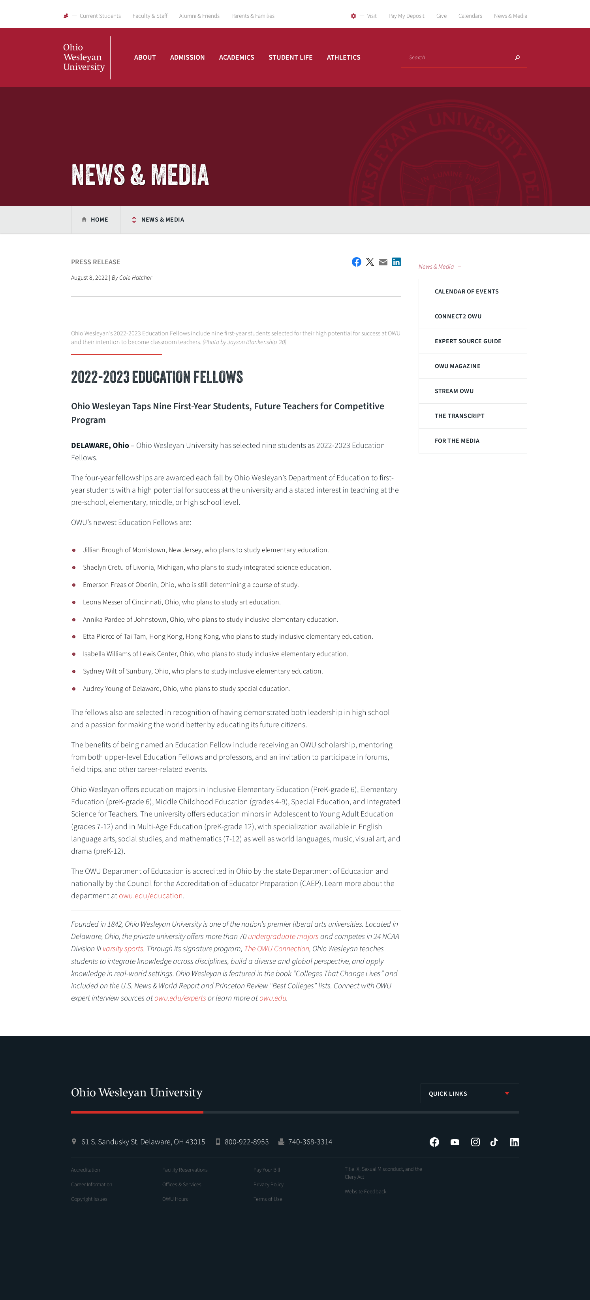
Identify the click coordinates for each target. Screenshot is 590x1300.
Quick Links (448, 1093)
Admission (187, 57)
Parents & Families (252, 16)
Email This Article (383, 262)
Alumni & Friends (199, 16)
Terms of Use (268, 1199)
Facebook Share (356, 262)
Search (517, 58)
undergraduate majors (283, 936)
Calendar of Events (467, 291)
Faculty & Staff (150, 16)
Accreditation (85, 1170)
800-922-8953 (247, 1142)
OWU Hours (175, 1199)
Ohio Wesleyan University (87, 66)
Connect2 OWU (458, 316)
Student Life (291, 57)
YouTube (455, 1142)
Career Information (91, 1185)
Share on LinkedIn (396, 262)
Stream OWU (454, 391)
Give (441, 16)
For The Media (457, 440)
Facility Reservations (185, 1170)
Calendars (470, 16)
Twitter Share (370, 262)
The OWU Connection (276, 948)
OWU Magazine (458, 366)
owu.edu (272, 998)
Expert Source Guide (468, 341)
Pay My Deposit (407, 16)
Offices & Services (181, 1185)
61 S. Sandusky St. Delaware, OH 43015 (143, 1142)
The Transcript (460, 416)
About (145, 57)
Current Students (100, 16)
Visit (372, 16)
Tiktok (494, 1142)
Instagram (475, 1142)
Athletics (344, 57)
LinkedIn (514, 1142)
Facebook (434, 1142)
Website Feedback (366, 1192)
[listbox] (470, 1093)
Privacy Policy (269, 1185)
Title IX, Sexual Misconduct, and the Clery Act (383, 1173)
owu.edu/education (151, 895)
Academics (236, 57)
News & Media (510, 16)
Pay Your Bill (267, 1170)
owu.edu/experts (180, 998)
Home (100, 219)
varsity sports (123, 948)
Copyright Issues (89, 1199)
